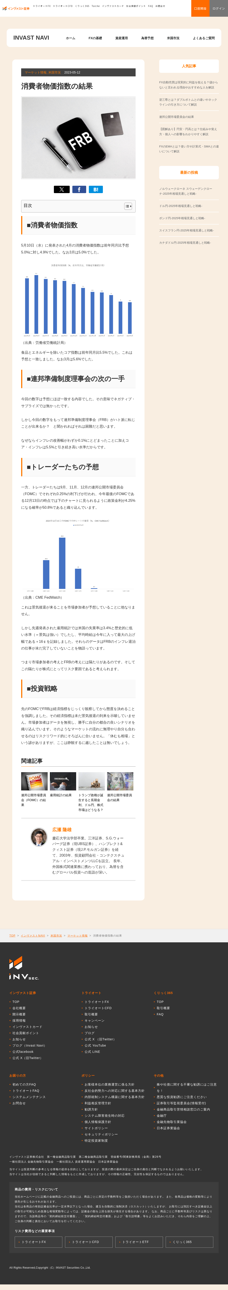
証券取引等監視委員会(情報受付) (181, 1106)
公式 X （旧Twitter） (100, 1042)
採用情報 (19, 1023)
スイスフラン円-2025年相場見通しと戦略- (186, 230)
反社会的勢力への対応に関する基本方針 (115, 1093)
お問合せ (160, 10)
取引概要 (91, 1017)
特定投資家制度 (96, 1143)
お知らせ (19, 1042)
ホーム (70, 38)
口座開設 (194, 10)
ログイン (217, 10)
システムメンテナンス (29, 1100)
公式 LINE (92, 1054)
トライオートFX (42, 10)
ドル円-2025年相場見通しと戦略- (180, 206)
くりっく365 (82, 10)
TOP (12, 937)
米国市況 (173, 38)
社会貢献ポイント (136, 10)
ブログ (90, 1036)
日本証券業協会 (168, 1131)
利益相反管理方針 (98, 1106)
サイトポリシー (96, 1131)
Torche (96, 10)
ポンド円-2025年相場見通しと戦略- (182, 218)
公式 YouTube (95, 1048)
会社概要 (19, 1011)
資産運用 (121, 38)
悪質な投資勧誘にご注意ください (182, 1100)
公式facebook (23, 1054)
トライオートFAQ (25, 1093)
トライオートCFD (63, 10)
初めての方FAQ (24, 1087)
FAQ (150, 10)
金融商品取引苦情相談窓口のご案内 (183, 1112)
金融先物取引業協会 (172, 1125)
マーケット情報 (77, 937)
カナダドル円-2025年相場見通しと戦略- (185, 242)
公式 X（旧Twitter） (27, 1061)
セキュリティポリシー (101, 1137)
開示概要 (19, 1017)
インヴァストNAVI (33, 937)
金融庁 (162, 1118)
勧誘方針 (91, 1112)
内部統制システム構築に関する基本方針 (115, 1100)
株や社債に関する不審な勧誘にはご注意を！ (187, 1090)
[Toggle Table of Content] (126, 206)
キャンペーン (95, 1023)
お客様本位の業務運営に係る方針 (110, 1087)
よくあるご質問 (204, 38)
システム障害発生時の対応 (105, 1118)
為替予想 (147, 38)
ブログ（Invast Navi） (29, 1048)
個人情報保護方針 (98, 1125)
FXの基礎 (95, 38)
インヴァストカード (113, 10)
